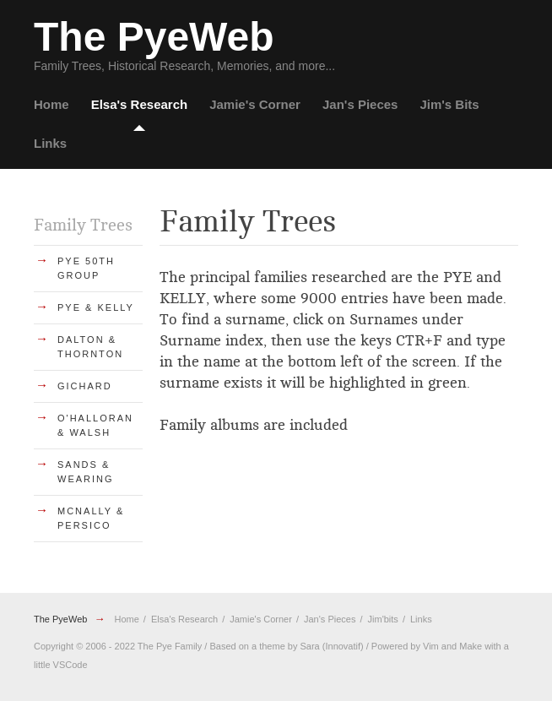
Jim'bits (383, 619)
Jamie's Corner (254, 104)
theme (272, 646)
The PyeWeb (60, 619)
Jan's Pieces (360, 104)
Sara (309, 646)
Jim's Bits (449, 104)
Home (51, 104)
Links (50, 143)
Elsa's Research (139, 104)
